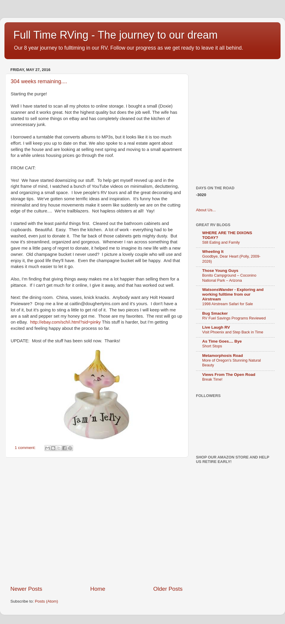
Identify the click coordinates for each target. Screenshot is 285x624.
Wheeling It (213, 251)
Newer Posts (26, 589)
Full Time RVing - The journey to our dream (115, 35)
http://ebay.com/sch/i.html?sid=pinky (65, 322)
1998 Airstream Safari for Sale (227, 304)
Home (97, 589)
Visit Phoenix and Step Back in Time (232, 332)
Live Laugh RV (216, 327)
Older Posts (168, 589)
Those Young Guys (220, 270)
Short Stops (212, 346)
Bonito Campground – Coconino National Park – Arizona (229, 278)
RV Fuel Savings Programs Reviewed (234, 318)
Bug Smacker (215, 313)
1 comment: (26, 447)
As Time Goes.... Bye (222, 341)
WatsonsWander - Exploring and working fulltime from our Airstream (233, 294)
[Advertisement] (55, 521)
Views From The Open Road (228, 374)
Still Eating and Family (221, 242)
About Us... (206, 210)
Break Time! (212, 379)
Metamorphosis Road (222, 355)
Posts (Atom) (46, 601)
